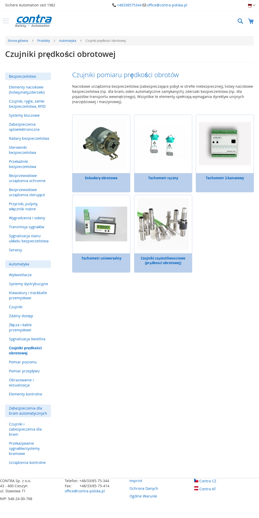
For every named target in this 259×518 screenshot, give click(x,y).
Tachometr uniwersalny (101, 258)
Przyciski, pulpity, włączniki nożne (23, 206)
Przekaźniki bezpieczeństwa (22, 164)
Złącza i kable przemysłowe (20, 327)
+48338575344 (129, 5)
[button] (251, 5)
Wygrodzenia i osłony (27, 217)
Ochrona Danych (144, 488)
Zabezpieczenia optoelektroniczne (24, 127)
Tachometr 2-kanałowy (225, 178)
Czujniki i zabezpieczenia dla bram (25, 429)
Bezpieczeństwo (22, 76)
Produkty (44, 40)
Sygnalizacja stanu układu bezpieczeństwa (29, 238)
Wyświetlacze (20, 274)
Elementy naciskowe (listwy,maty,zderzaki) (27, 90)
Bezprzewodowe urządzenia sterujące (27, 192)
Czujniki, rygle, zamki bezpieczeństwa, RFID (27, 104)
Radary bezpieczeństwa (29, 138)
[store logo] (33, 20)
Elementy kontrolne (25, 394)
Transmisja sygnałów (26, 226)
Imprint (136, 480)
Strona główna (18, 40)
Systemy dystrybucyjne (28, 283)
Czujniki (16, 306)
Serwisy (15, 249)
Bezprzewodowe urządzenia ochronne (27, 178)
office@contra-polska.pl (167, 5)
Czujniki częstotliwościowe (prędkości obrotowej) (163, 260)
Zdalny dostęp (21, 315)
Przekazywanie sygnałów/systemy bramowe (24, 448)
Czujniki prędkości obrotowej (25, 350)
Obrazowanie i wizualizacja (21, 382)
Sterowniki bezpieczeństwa (22, 150)
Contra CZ (205, 481)
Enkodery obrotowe (101, 178)
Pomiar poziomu (23, 362)
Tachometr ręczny (163, 178)
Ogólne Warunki (143, 496)
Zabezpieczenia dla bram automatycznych (28, 411)
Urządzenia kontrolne (27, 462)
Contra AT (205, 488)
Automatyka (68, 40)
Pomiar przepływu (24, 370)
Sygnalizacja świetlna (27, 338)
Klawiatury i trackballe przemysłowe (28, 295)
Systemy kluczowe (24, 115)
